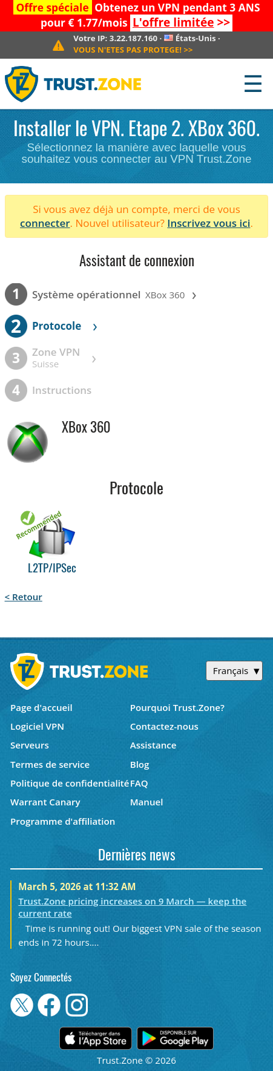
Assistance (153, 745)
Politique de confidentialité (70, 783)
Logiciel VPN (37, 726)
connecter (45, 223)
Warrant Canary (45, 802)
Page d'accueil (41, 707)
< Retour (23, 597)
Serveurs (29, 745)
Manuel (146, 802)
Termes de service (50, 764)
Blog (140, 764)
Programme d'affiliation (62, 821)
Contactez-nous (164, 726)
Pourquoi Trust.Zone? (177, 707)
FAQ (139, 783)
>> (181, 22)
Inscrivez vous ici (208, 223)
